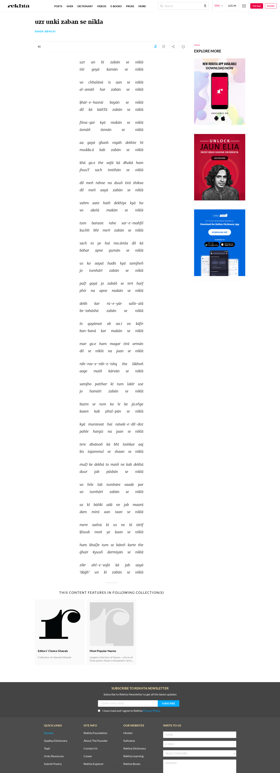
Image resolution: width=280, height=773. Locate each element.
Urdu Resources (54, 756)
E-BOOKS (116, 6)
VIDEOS (101, 6)
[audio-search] (205, 5)
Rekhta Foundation (95, 733)
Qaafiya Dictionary (55, 740)
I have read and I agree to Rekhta (129, 710)
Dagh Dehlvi (45, 31)
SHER (70, 6)
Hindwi (127, 733)
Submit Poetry (53, 763)
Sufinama (129, 740)
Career (88, 756)
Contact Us (91, 748)
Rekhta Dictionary (134, 748)
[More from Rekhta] (244, 6)
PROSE (130, 6)
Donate (270, 5)
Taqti (47, 748)
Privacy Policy (151, 710)
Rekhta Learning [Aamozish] (133, 756)
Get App (257, 5)
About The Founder (96, 740)
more (142, 6)
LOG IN (232, 5)
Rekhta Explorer (94, 763)
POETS (58, 6)
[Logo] (18, 6)
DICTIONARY (85, 6)
